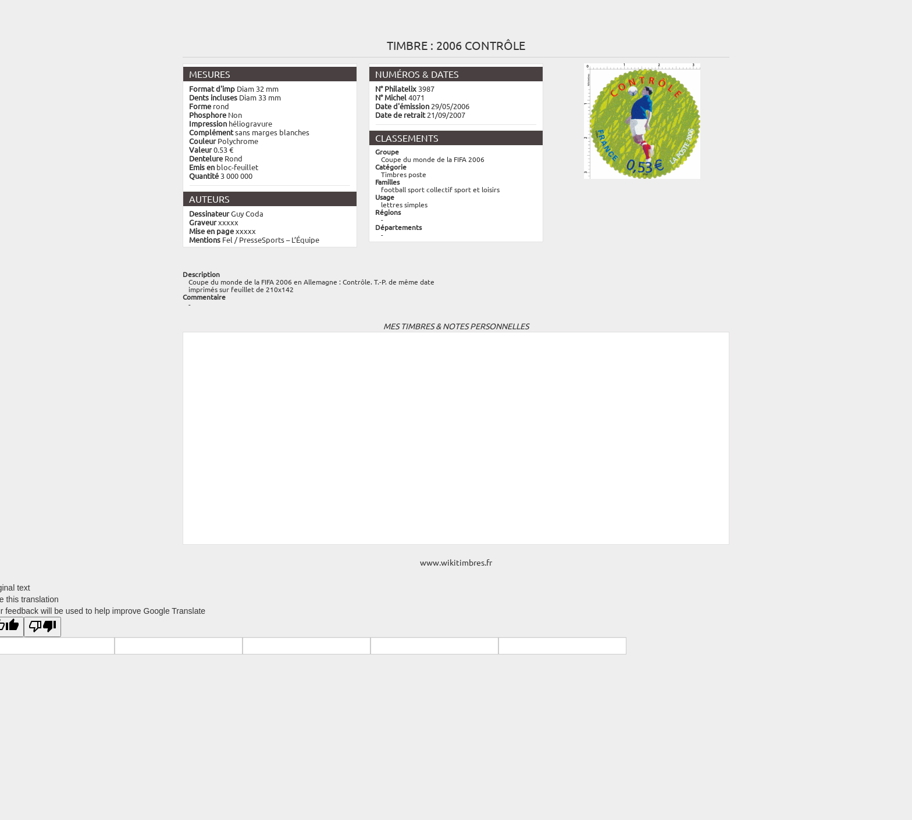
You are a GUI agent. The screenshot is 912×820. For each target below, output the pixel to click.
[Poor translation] (42, 627)
